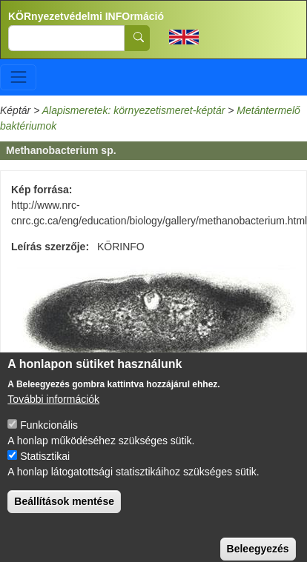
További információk (53, 411)
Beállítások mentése (64, 513)
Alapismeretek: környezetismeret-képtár (133, 110)
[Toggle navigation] (18, 77)
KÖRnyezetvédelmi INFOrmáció (86, 16)
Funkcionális (49, 437)
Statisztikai (45, 468)
